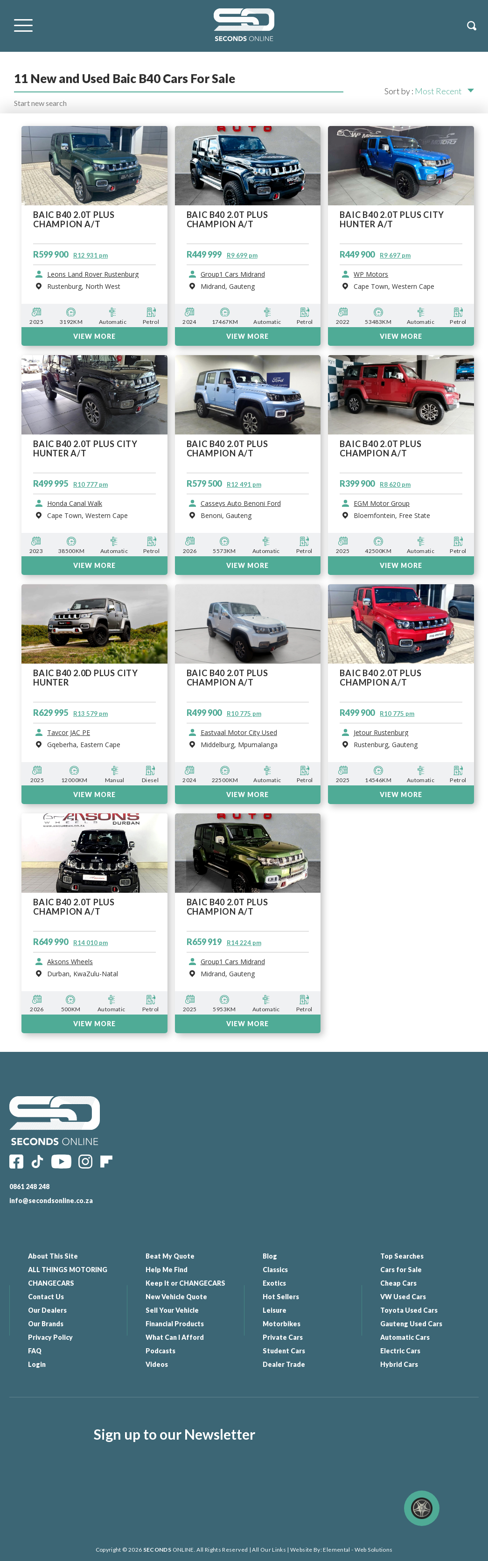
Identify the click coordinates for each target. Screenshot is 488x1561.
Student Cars (284, 1351)
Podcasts (160, 1351)
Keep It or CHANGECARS (185, 1283)
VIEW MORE (94, 794)
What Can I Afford (175, 1337)
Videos (157, 1364)
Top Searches (402, 1256)
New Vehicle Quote (176, 1297)
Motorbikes (281, 1324)
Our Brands (45, 1324)
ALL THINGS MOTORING (67, 1270)
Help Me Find (167, 1270)
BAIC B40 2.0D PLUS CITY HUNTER (85, 677)
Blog (270, 1256)
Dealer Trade (284, 1364)
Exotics (274, 1283)
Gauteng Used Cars (411, 1324)
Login (37, 1364)
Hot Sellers (281, 1297)
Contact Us (46, 1297)
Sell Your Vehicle (172, 1310)
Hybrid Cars (399, 1364)
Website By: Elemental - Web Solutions (341, 1549)
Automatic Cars (405, 1337)
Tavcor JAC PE (68, 732)
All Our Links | (270, 1549)
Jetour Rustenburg (381, 732)
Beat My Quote (170, 1256)
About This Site (53, 1256)
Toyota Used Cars (409, 1310)
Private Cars (283, 1337)
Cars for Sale (401, 1270)
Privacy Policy (50, 1337)
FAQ (35, 1351)
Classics (275, 1270)
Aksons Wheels (70, 962)
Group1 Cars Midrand (233, 962)
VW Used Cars (403, 1297)
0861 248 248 (29, 1186)
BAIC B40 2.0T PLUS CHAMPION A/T (227, 677)
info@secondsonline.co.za (51, 1200)
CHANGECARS (51, 1283)
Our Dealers (47, 1310)
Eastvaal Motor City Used (239, 732)
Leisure (274, 1310)
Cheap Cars (398, 1283)
